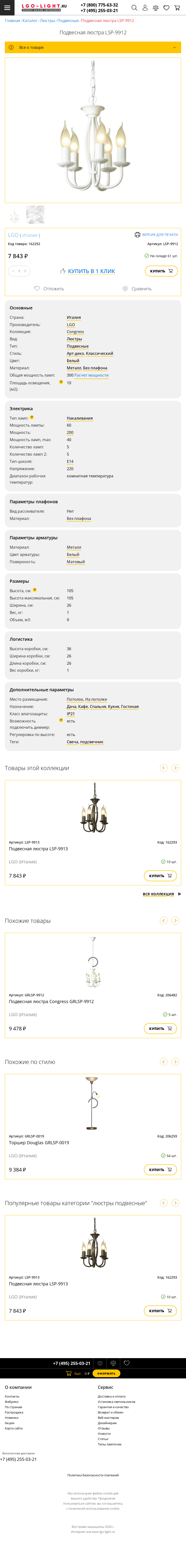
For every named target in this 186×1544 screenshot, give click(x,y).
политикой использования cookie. (94, 1508)
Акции (9, 1423)
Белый (73, 360)
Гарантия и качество (113, 1407)
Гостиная (130, 706)
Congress (75, 331)
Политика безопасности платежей (93, 1475)
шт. (74, 1373)
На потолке (96, 699)
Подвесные (68, 20)
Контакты (12, 1396)
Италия (30, 235)
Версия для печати (156, 235)
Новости (104, 1433)
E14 (70, 461)
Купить (161, 271)
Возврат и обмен (110, 1412)
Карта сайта (14, 1428)
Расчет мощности (91, 375)
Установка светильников (116, 1401)
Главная (12, 20)
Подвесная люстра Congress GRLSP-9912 (51, 1001)
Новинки (11, 1417)
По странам (13, 1407)
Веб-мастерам (108, 1417)
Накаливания (80, 418)
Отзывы (104, 1428)
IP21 (71, 713)
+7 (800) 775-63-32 (99, 5)
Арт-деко (75, 353)
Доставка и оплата (111, 1396)
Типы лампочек (110, 1444)
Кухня (113, 706)
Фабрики (11, 1401)
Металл (74, 368)
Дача (71, 706)
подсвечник (91, 741)
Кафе (83, 706)
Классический (99, 353)
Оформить (106, 1373)
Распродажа (14, 1412)
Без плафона (95, 368)
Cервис (105, 1387)
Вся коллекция (162, 894)
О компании (18, 1387)
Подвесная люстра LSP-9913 (38, 849)
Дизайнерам (107, 1423)
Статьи (103, 1439)
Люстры (47, 20)
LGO (13, 234)
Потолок (75, 699)
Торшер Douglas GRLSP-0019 (39, 1142)
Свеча (72, 741)
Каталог (30, 20)
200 (70, 432)
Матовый (76, 561)
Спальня (98, 706)
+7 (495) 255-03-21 (99, 10)
